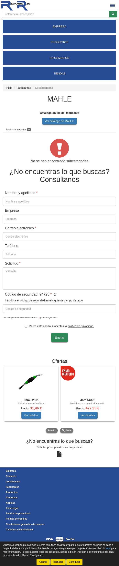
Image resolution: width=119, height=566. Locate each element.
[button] (54, 294)
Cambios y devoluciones (20, 529)
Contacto (11, 476)
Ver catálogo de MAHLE (59, 121)
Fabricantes (23, 87)
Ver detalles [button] (31, 415)
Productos (11, 492)
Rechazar (58, 562)
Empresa (11, 471)
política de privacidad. (81, 326)
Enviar (59, 337)
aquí (108, 548)
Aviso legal (12, 508)
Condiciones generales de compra (25, 524)
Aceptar (43, 562)
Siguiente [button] (66, 430)
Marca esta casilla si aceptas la (59, 326)
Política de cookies (16, 518)
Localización (13, 481)
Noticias (10, 503)
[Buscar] (113, 14)
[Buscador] (55, 14)
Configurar (74, 562)
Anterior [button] (52, 430)
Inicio (9, 87)
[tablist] (59, 400)
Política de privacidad (18, 513)
